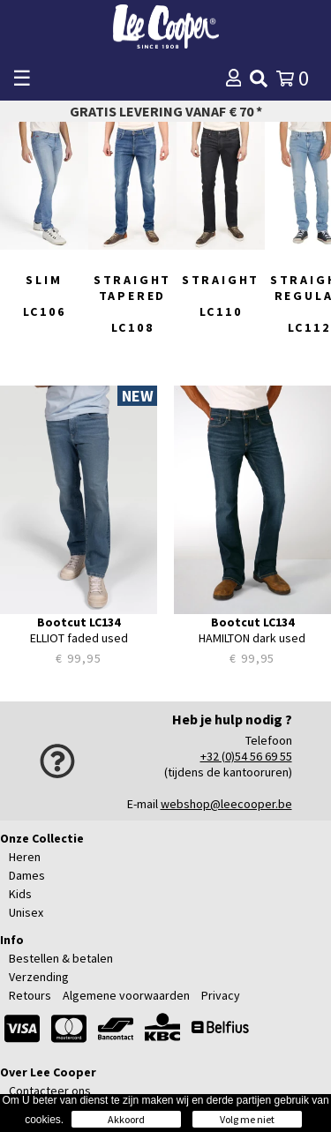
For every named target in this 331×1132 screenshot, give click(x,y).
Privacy (220, 995)
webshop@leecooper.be (226, 804)
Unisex (26, 912)
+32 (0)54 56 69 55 (246, 756)
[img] (258, 78)
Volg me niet (247, 1119)
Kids (20, 894)
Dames (27, 875)
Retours (30, 995)
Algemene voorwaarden (126, 995)
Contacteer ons (50, 1090)
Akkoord (126, 1119)
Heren (25, 857)
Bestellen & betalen (61, 958)
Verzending (39, 977)
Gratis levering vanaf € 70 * (166, 111)
